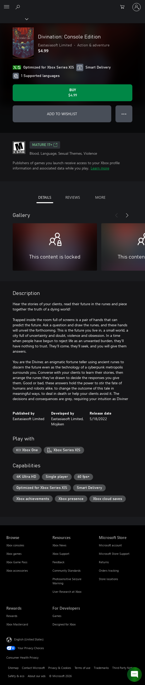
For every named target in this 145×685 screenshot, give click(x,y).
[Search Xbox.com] (18, 7)
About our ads (37, 676)
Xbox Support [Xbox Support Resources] (60, 553)
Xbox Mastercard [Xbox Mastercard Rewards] (17, 624)
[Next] (127, 215)
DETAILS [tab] (44, 197)
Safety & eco (16, 676)
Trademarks (101, 667)
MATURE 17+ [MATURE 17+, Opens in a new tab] (44, 145)
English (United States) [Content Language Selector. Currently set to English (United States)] (28, 639)
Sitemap (13, 667)
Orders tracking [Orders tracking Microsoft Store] (109, 570)
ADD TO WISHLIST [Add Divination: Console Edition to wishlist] (62, 113)
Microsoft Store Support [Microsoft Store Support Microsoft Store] (114, 553)
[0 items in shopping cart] (124, 7)
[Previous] (116, 215)
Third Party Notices (124, 667)
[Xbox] (14, 18)
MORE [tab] (100, 197)
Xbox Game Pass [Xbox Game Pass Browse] (16, 562)
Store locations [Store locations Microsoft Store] (108, 579)
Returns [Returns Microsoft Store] (104, 562)
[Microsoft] (72, 4)
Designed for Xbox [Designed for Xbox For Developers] (64, 624)
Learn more (100, 168)
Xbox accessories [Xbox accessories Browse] (17, 570)
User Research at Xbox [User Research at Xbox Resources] (66, 591)
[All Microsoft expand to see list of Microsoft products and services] (6, 7)
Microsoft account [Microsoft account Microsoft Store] (110, 545)
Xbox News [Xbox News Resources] (59, 545)
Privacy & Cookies (59, 667)
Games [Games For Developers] (56, 616)
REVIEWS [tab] (72, 197)
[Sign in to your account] (136, 7)
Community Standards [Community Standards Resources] (66, 570)
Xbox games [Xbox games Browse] (14, 553)
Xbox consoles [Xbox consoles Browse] (15, 545)
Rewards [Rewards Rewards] (11, 616)
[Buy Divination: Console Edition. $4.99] (72, 92)
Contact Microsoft (33, 667)
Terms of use (82, 667)
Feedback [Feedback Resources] (58, 562)
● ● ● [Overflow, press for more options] (124, 113)
